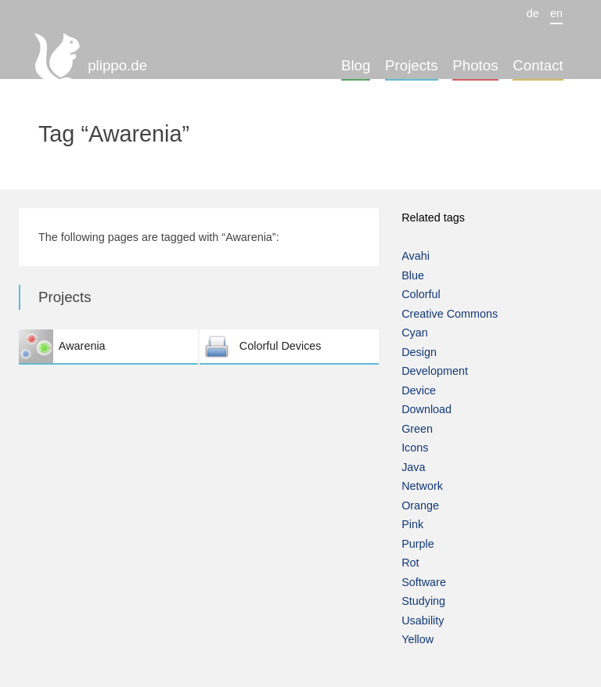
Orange (420, 505)
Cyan (414, 332)
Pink (412, 524)
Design (419, 352)
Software (423, 582)
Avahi (415, 256)
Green (417, 429)
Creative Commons (449, 314)
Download (426, 409)
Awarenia (108, 346)
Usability (422, 620)
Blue (412, 275)
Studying (423, 601)
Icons (414, 447)
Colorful (421, 294)
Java (413, 467)
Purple (417, 544)
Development (434, 371)
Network (422, 486)
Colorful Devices (289, 346)
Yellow (417, 639)
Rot (410, 562)
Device (418, 390)
